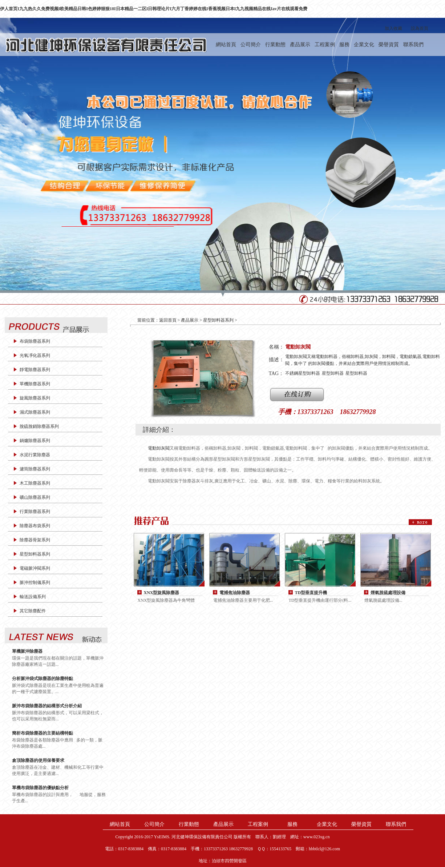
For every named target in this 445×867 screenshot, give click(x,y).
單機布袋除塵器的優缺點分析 (40, 787)
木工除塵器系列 (35, 483)
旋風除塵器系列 (35, 398)
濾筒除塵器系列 (35, 469)
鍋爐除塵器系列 (35, 440)
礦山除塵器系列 (35, 497)
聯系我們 (413, 44)
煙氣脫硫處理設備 (388, 592)
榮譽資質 (389, 44)
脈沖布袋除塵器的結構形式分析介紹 (47, 705)
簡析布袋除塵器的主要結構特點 (42, 733)
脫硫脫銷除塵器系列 (39, 426)
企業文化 (364, 44)
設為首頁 (419, 28)
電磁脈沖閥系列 (35, 568)
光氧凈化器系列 (35, 355)
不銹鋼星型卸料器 (302, 373)
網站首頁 (226, 44)
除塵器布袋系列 (35, 525)
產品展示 (300, 44)
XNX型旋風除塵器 (161, 592)
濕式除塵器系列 (35, 412)
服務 (344, 44)
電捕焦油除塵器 (234, 592)
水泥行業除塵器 (35, 454)
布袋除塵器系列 (35, 341)
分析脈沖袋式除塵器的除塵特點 (42, 678)
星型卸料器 (333, 373)
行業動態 (275, 44)
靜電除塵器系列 (35, 369)
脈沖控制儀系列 (35, 582)
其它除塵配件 (33, 610)
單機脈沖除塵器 (27, 651)
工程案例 (325, 44)
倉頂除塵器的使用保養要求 (38, 760)
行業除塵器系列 (35, 511)
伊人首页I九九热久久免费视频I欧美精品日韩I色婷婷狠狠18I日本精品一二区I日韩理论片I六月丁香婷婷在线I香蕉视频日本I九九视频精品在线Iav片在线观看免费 (153, 8)
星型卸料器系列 (35, 554)
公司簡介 (250, 44)
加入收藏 (393, 28)
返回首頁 (168, 320)
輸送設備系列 (33, 596)
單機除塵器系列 (35, 383)
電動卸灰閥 (159, 448)
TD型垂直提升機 (311, 592)
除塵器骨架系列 (35, 539)
